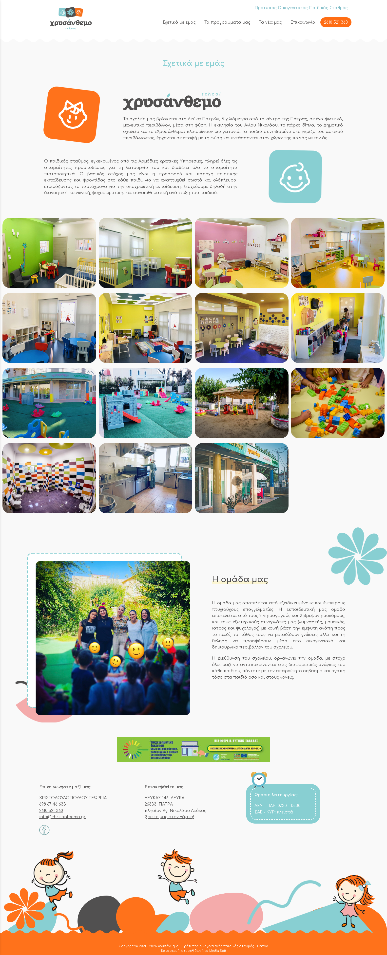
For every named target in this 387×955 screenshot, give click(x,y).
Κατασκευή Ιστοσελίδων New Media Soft (193, 951)
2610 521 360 (51, 811)
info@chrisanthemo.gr (62, 817)
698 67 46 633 (52, 804)
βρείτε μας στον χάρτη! (169, 817)
